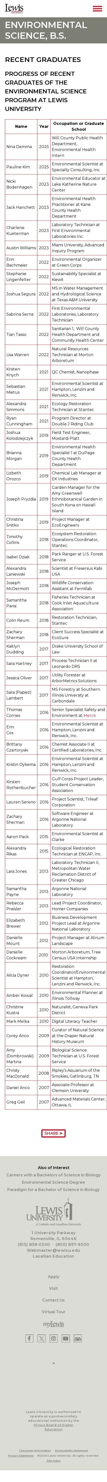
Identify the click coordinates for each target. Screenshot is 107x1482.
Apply (53, 1276)
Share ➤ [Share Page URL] (53, 1133)
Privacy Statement (20, 1455)
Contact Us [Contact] (53, 1300)
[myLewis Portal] (53, 1325)
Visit (53, 1288)
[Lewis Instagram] (54, 1338)
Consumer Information (35, 1450)
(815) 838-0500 (34, 1244)
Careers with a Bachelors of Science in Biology (53, 1175)
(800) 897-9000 (72, 1244)
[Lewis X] (41, 1338)
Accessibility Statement (71, 1450)
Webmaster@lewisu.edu (53, 1250)
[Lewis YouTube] (66, 1338)
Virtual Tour (53, 1312)
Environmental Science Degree (53, 1182)
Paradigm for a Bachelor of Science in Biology (53, 1189)
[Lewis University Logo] (14, 8)
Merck (90, 715)
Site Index (53, 1460)
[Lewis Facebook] (29, 1338)
